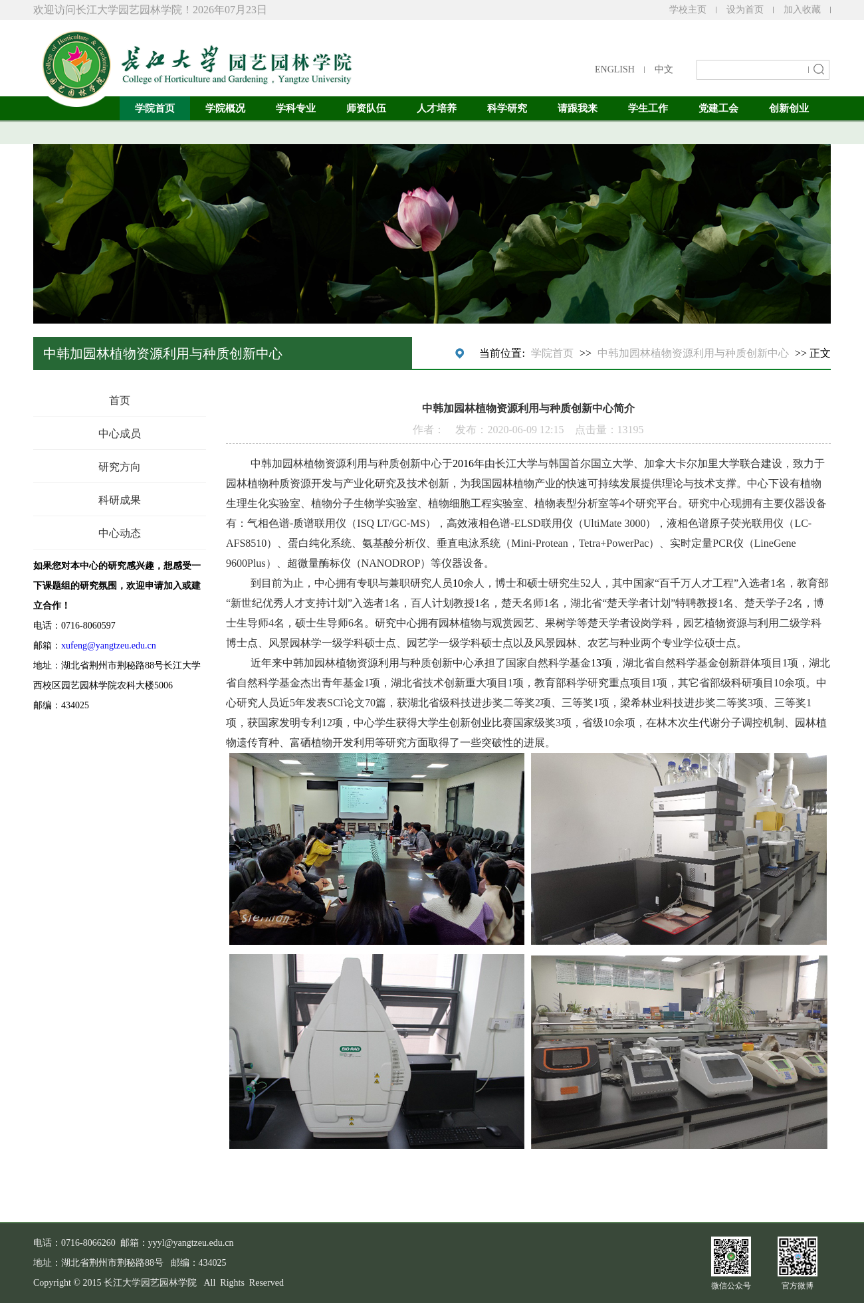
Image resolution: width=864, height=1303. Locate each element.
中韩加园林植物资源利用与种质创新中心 (693, 353)
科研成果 (119, 500)
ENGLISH (615, 69)
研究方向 (119, 466)
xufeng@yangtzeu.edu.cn (108, 646)
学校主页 (687, 10)
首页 (119, 400)
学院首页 (155, 108)
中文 (664, 69)
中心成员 (119, 433)
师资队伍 (366, 108)
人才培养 (437, 108)
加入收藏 (802, 10)
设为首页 (745, 10)
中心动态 (119, 533)
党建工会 (718, 108)
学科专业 (296, 108)
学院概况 (225, 108)
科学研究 (507, 108)
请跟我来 (577, 108)
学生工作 (648, 108)
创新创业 (789, 108)
